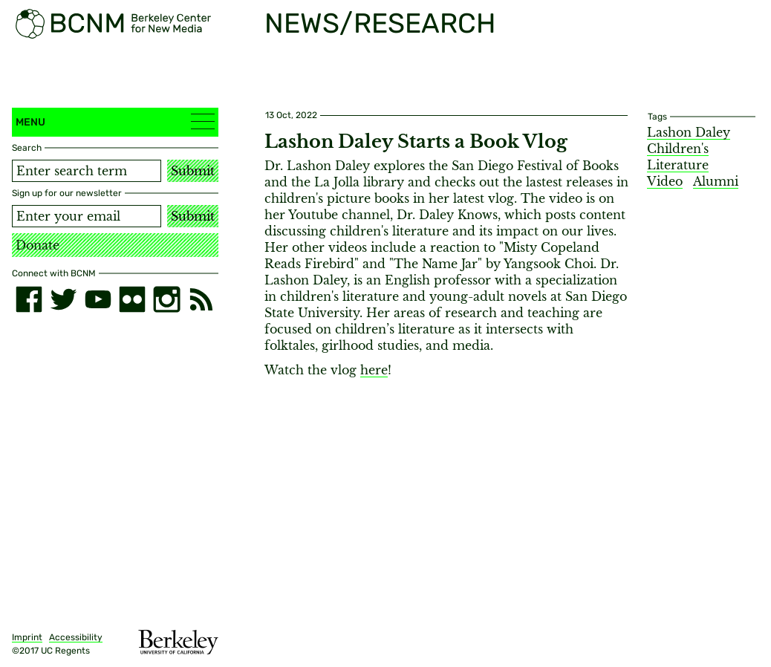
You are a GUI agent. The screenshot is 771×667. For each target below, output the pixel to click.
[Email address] (86, 216)
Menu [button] (115, 121)
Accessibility (76, 637)
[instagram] (166, 299)
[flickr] (132, 299)
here (374, 369)
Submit (193, 170)
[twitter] (63, 299)
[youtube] (98, 299)
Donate (37, 245)
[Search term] (86, 171)
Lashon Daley (688, 132)
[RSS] (201, 299)
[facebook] (29, 299)
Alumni (715, 181)
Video (665, 181)
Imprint (27, 637)
